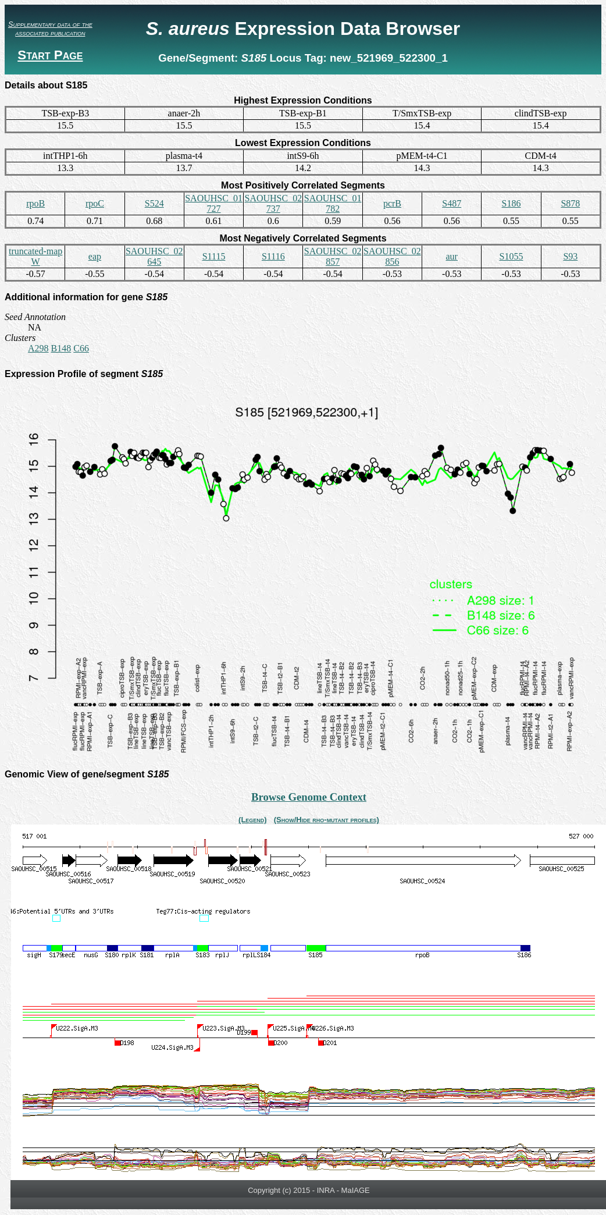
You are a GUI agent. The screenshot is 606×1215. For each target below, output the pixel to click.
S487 (451, 203)
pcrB (392, 203)
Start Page (50, 55)
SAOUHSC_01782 (333, 203)
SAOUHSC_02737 (273, 203)
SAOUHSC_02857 (333, 256)
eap (94, 256)
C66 (81, 348)
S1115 (214, 256)
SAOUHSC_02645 (154, 256)
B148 (61, 348)
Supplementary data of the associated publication (50, 28)
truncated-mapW (35, 256)
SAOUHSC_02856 (392, 256)
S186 (511, 203)
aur (452, 256)
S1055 (511, 256)
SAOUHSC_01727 (214, 203)
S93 (570, 256)
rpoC (94, 203)
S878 (570, 203)
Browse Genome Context (308, 797)
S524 (154, 203)
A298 (38, 348)
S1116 (273, 256)
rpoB (35, 203)
